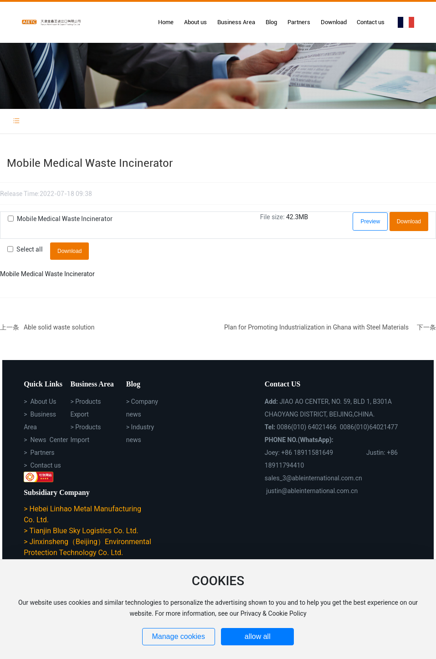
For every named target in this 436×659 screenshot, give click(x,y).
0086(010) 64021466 (307, 427)
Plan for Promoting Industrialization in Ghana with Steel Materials (316, 327)
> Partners (39, 452)
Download (409, 221)
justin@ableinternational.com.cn (312, 490)
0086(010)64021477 (369, 427)
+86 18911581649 (307, 452)
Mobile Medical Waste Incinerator (65, 218)
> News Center (46, 439)
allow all (258, 636)
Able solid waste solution (59, 327)
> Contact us (42, 465)
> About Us (40, 401)
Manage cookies (178, 636)
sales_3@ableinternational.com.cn (313, 478)
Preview (370, 221)
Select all (29, 249)
